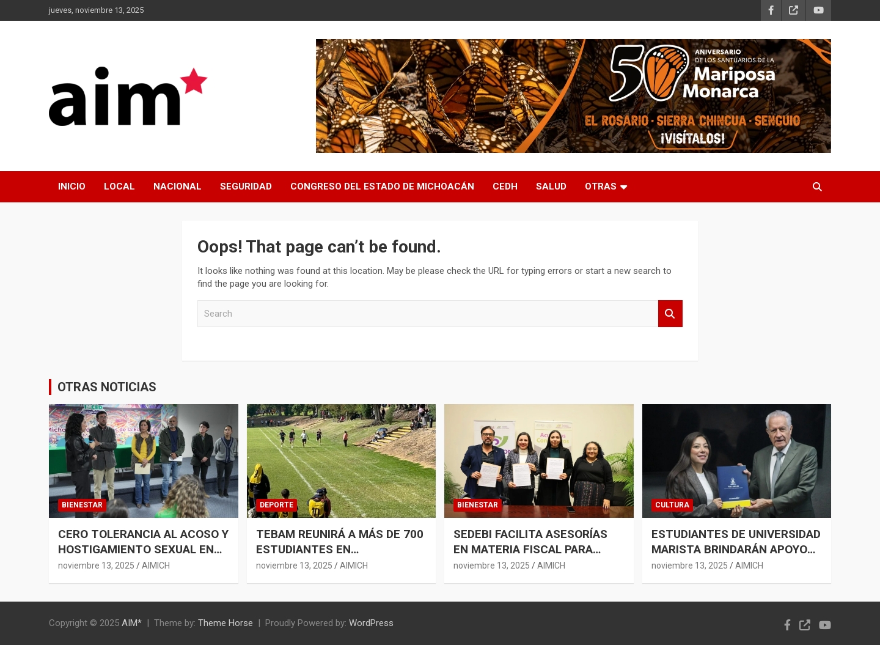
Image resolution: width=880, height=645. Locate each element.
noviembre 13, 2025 (96, 565)
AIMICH (156, 565)
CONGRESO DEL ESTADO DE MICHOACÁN (382, 186)
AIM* (132, 622)
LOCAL (119, 186)
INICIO (72, 186)
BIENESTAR (82, 505)
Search (670, 314)
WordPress (371, 622)
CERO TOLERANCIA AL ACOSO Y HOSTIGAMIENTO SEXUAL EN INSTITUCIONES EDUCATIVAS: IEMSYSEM (143, 556)
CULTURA (672, 505)
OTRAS (601, 186)
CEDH (505, 186)
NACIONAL (177, 186)
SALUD (551, 186)
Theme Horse (225, 622)
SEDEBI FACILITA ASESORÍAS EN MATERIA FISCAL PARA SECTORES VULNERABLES (530, 549)
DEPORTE (276, 505)
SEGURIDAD (246, 186)
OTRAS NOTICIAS (106, 387)
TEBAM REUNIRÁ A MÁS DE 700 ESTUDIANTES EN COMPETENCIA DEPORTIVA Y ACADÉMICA (340, 556)
